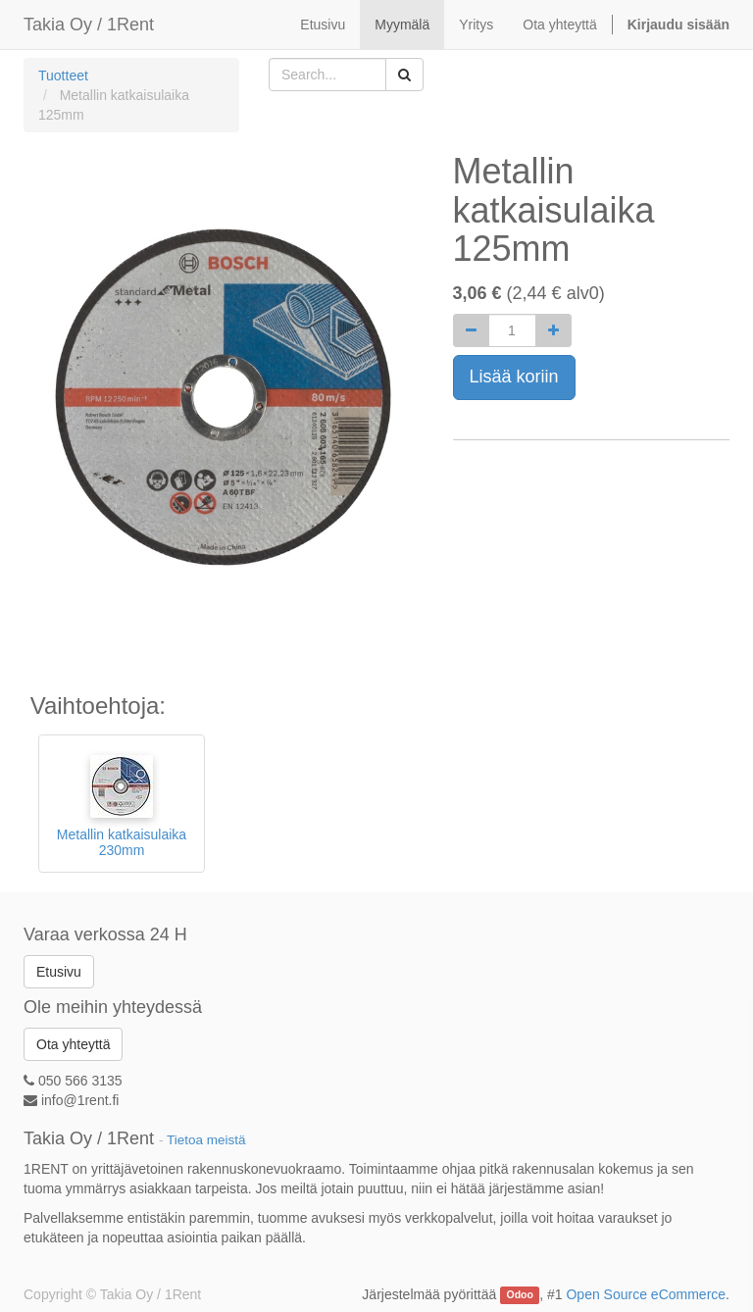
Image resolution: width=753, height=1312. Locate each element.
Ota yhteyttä (73, 1044)
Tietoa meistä (206, 1140)
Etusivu (58, 972)
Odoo (520, 1295)
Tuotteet (63, 75)
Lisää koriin (514, 376)
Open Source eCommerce (646, 1294)
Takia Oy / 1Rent (89, 24)
